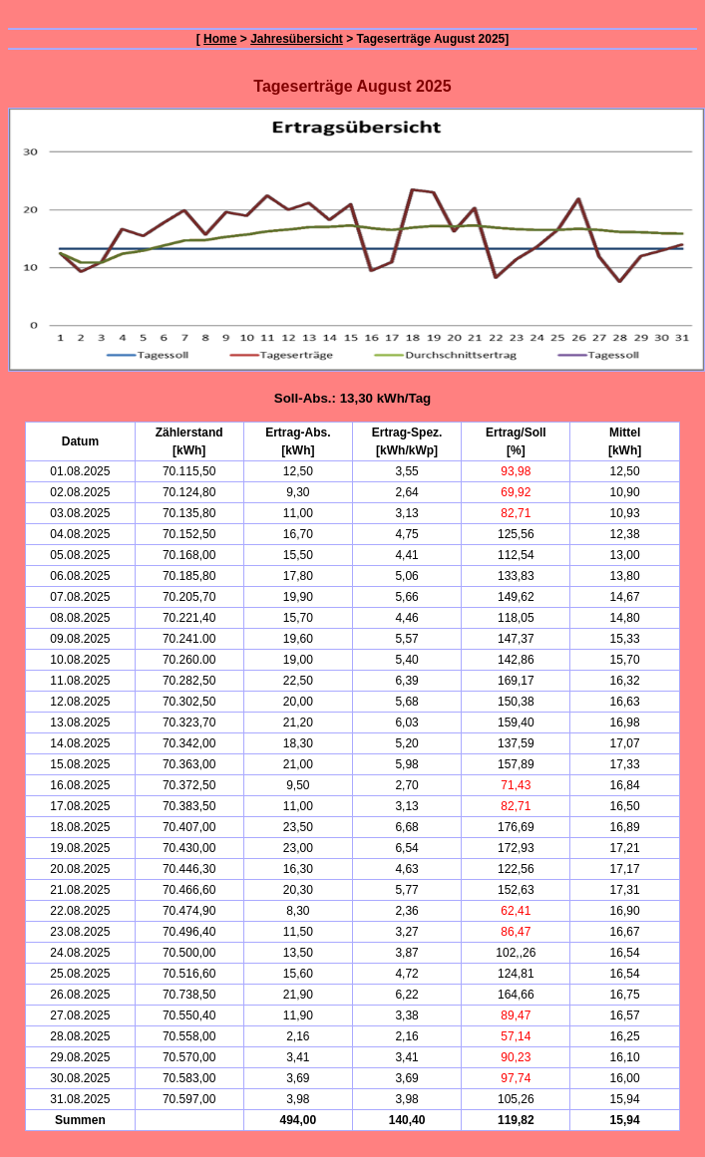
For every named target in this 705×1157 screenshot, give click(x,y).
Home (219, 39)
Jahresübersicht (296, 39)
